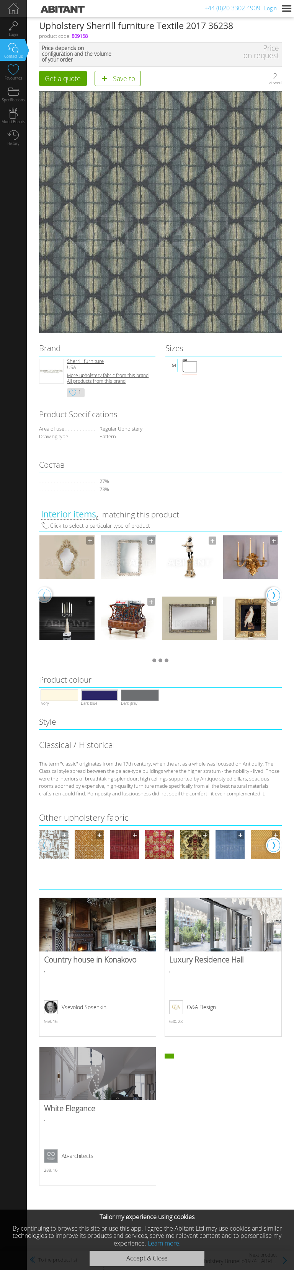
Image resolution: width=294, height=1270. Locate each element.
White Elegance (97, 1116)
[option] (67, 594)
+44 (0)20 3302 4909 (232, 8)
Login (270, 8)
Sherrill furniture (85, 361)
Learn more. (164, 1243)
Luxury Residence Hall (223, 967)
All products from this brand (96, 381)
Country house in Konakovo (97, 967)
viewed (275, 82)
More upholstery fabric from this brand (108, 375)
